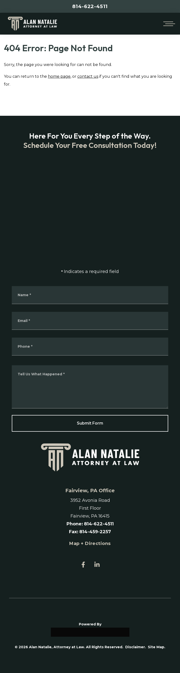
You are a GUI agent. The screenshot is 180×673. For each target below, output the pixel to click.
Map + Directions (90, 543)
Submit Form (90, 423)
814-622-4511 (90, 6)
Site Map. (156, 647)
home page (59, 76)
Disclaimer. (135, 647)
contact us (87, 76)
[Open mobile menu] (168, 24)
